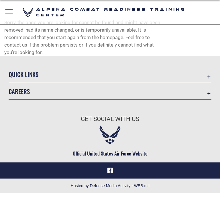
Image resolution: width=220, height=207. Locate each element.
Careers (19, 91)
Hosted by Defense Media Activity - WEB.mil (110, 185)
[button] (9, 12)
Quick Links (23, 74)
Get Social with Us (110, 119)
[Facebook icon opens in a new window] (110, 170)
